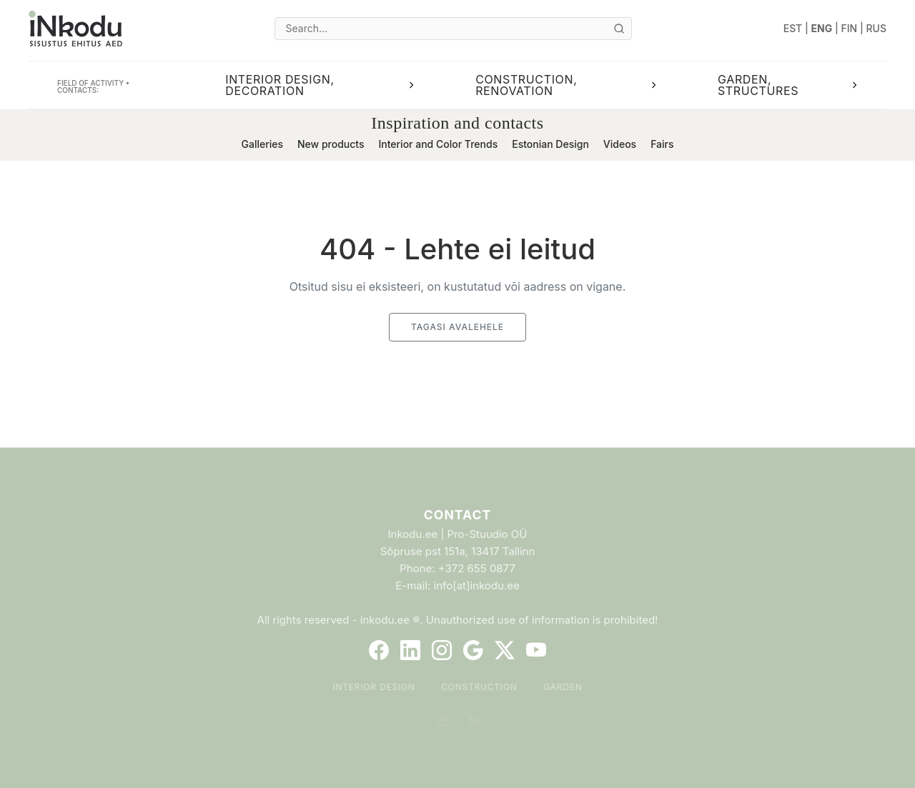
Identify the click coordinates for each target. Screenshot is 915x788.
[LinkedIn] (410, 650)
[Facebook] (379, 650)
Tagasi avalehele (457, 326)
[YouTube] (536, 650)
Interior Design (373, 687)
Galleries (262, 144)
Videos (619, 144)
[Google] (473, 650)
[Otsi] (619, 28)
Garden (562, 687)
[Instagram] (442, 650)
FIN (849, 28)
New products (331, 144)
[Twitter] (505, 650)
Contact (457, 514)
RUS (876, 28)
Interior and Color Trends (438, 144)
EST (793, 28)
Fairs (662, 144)
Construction (479, 687)
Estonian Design (550, 144)
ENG (822, 28)
